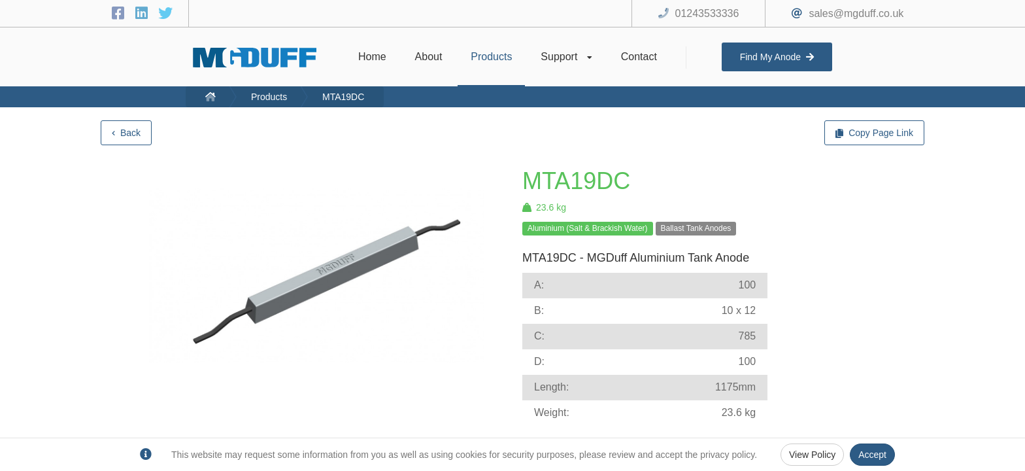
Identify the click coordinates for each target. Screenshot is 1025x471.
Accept (872, 454)
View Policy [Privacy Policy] (812, 454)
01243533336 (707, 13)
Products (269, 97)
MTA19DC (343, 97)
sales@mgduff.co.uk (856, 13)
